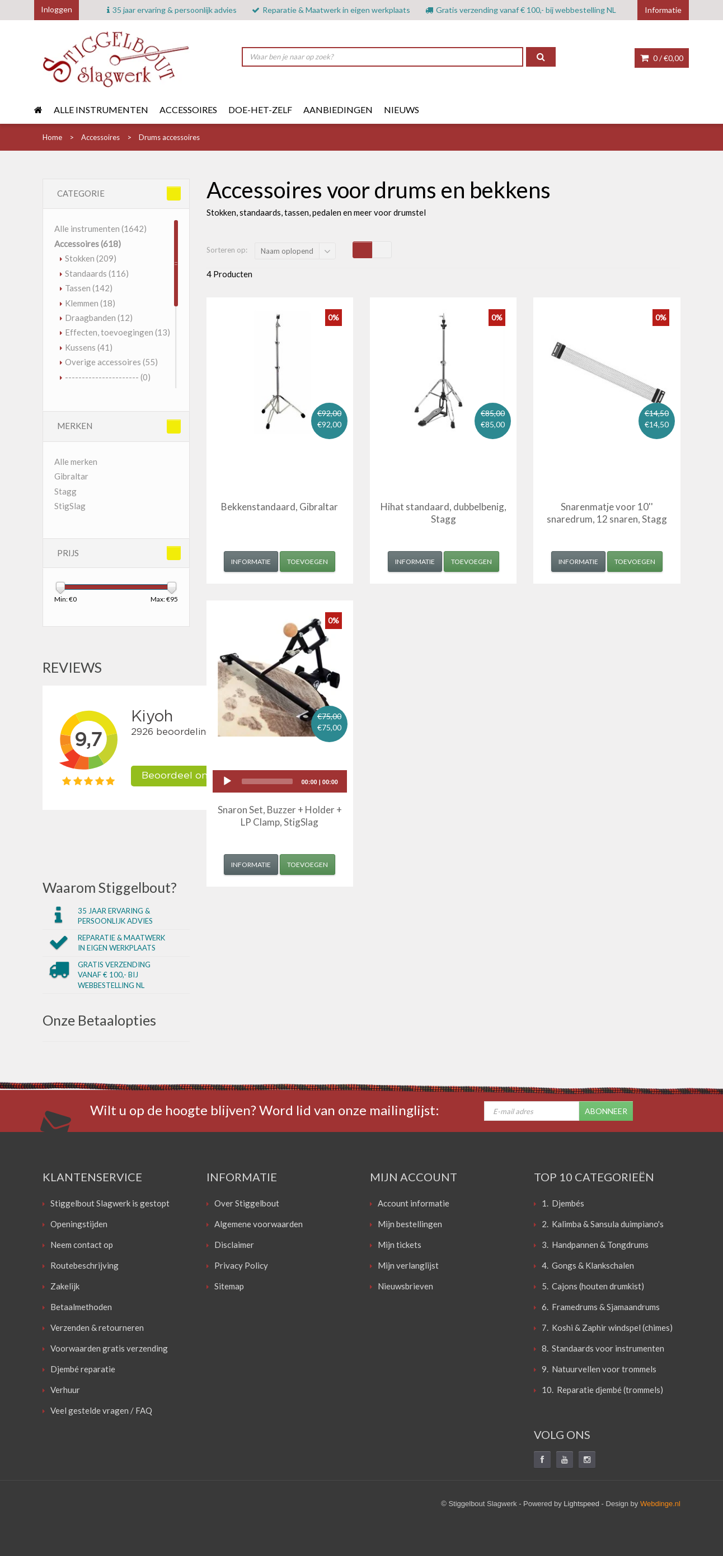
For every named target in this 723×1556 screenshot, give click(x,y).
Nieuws (401, 109)
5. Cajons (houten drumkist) (593, 1286)
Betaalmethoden (81, 1307)
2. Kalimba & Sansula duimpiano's (603, 1224)
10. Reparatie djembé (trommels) (602, 1390)
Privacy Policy (241, 1265)
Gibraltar (71, 476)
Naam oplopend (287, 250)
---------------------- (108, 377)
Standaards (97, 273)
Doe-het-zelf (260, 109)
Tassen (88, 288)
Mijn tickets (399, 1245)
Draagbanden (99, 318)
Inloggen (56, 9)
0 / (661, 58)
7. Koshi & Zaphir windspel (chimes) (607, 1327)
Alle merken (75, 461)
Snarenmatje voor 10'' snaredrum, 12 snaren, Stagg (607, 513)
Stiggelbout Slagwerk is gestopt (110, 1203)
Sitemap (229, 1286)
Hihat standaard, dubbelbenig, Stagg (443, 513)
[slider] (267, 781)
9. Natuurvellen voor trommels (599, 1369)
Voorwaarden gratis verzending (109, 1348)
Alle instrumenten (101, 109)
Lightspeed (581, 1503)
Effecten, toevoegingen (117, 332)
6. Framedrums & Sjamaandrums (601, 1307)
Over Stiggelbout (246, 1203)
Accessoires (188, 109)
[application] (280, 781)
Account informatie (413, 1203)
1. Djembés (563, 1203)
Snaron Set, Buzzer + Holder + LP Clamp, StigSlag (280, 816)
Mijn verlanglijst (408, 1265)
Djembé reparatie (82, 1369)
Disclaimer (234, 1245)
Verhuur (65, 1390)
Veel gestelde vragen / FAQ (101, 1410)
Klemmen (90, 303)
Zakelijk (64, 1286)
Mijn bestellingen (410, 1224)
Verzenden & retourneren (97, 1327)
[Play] (227, 781)
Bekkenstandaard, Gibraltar (279, 507)
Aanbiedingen (338, 109)
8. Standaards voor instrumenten (603, 1348)
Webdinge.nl (660, 1503)
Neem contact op (81, 1245)
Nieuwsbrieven (405, 1286)
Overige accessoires (111, 362)
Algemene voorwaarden (258, 1224)
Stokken (90, 258)
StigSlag (70, 506)
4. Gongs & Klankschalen (588, 1265)
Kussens (88, 347)
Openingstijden (78, 1224)
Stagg (65, 491)
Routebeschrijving (84, 1265)
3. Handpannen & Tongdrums (595, 1245)
